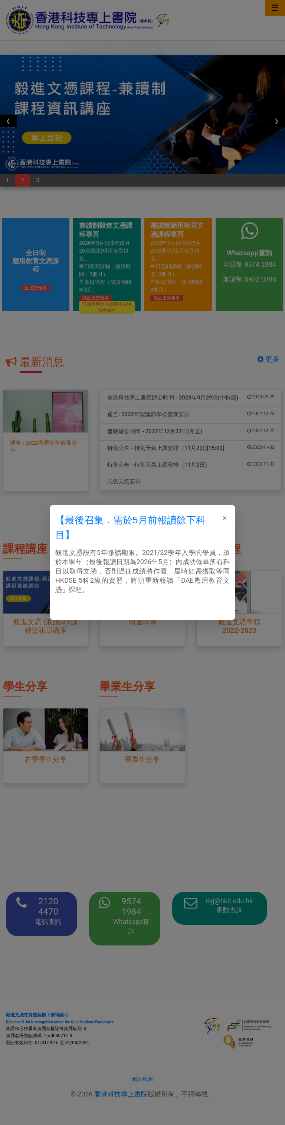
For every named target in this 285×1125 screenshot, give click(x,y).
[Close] (224, 517)
